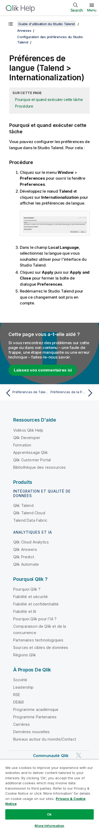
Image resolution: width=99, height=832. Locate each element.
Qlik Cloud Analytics (31, 542)
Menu (91, 10)
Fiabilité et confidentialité (36, 604)
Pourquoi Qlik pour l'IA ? (34, 619)
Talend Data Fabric (30, 520)
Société (20, 680)
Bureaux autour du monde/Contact (44, 739)
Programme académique (35, 709)
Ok (49, 814)
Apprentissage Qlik (30, 452)
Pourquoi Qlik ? (26, 589)
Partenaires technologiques (38, 640)
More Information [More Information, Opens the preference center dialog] (49, 826)
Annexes (24, 30)
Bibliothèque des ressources (39, 467)
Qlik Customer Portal (32, 460)
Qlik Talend (23, 505)
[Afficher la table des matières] (11, 24)
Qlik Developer (26, 437)
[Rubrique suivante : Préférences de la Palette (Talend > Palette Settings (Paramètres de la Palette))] (72, 393)
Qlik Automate (26, 564)
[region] (49, 795)
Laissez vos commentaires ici (43, 370)
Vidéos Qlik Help (28, 430)
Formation (22, 445)
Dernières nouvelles (31, 731)
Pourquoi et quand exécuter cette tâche (49, 99)
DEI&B (18, 702)
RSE (16, 694)
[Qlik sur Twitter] (79, 755)
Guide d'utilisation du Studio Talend (46, 24)
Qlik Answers (25, 549)
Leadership (23, 687)
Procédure (24, 106)
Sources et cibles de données (40, 647)
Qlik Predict (23, 557)
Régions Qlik (24, 655)
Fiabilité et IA (24, 611)
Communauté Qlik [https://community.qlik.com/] (51, 755)
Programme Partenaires (34, 717)
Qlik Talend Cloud (29, 513)
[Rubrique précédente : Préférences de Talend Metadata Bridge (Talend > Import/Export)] (26, 393)
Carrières (21, 724)
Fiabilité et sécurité (30, 596)
